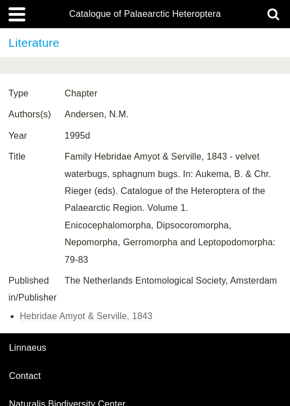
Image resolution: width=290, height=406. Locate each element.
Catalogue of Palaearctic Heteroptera (145, 14)
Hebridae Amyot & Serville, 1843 (86, 316)
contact (25, 376)
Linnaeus (27, 347)
